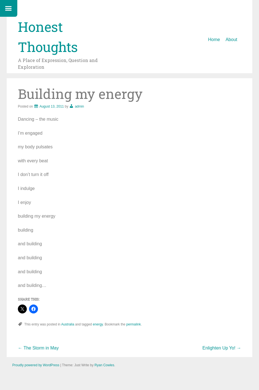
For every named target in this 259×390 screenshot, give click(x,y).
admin (79, 106)
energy (98, 324)
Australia (67, 324)
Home (214, 39)
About (231, 39)
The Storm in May (38, 348)
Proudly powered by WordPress (35, 365)
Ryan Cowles (104, 365)
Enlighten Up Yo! (221, 348)
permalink (133, 324)
